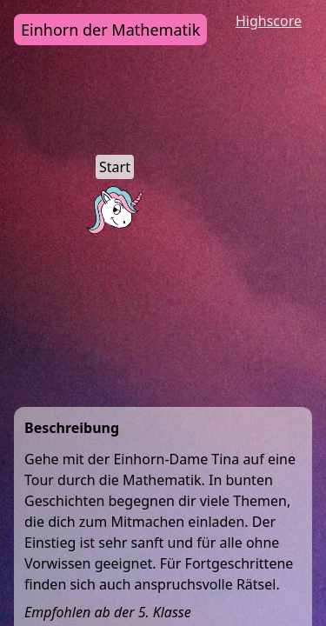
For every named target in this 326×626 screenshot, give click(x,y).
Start (114, 166)
